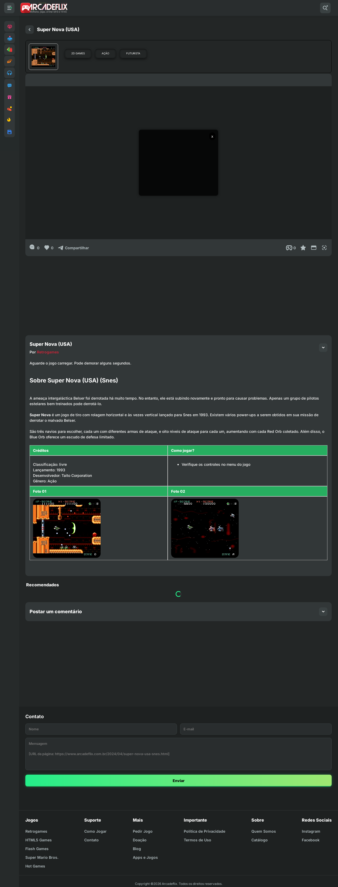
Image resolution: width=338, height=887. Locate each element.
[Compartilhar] (73, 247)
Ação (105, 53)
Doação (140, 840)
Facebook (311, 840)
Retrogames (48, 352)
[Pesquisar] (325, 8)
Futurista (133, 53)
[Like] (48, 247)
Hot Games (35, 866)
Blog (137, 848)
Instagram (311, 831)
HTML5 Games (38, 840)
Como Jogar (95, 831)
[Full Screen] (324, 247)
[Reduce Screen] (314, 247)
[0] (34, 247)
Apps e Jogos (145, 857)
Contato (91, 840)
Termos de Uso (197, 840)
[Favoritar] (303, 247)
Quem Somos (263, 831)
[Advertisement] (178, 293)
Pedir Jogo (143, 831)
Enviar (179, 780)
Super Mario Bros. (41, 857)
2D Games (78, 53)
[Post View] (291, 247)
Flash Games (37, 848)
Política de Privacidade (204, 831)
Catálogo (259, 840)
